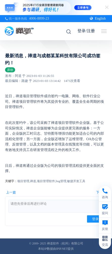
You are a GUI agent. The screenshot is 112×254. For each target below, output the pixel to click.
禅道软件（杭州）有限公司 (65, 243)
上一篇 (11, 192)
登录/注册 (86, 31)
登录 (95, 219)
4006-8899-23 (39, 18)
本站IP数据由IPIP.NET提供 (56, 248)
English (98, 18)
